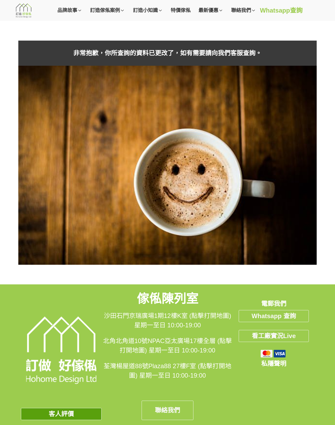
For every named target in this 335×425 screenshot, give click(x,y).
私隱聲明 (273, 363)
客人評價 (61, 413)
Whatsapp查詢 (281, 10)
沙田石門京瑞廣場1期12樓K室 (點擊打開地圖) (167, 315)
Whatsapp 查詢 (274, 315)
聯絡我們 (167, 410)
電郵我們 (273, 303)
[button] (69, 10)
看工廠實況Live (274, 335)
